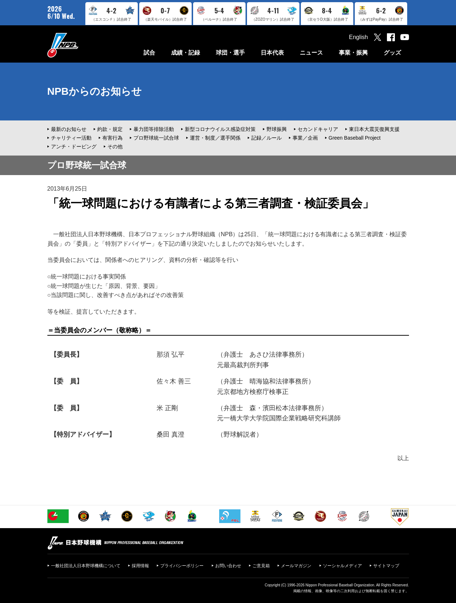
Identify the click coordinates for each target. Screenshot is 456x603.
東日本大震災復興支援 (374, 129)
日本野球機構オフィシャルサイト (81, 45)
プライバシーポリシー (182, 565)
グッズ (392, 53)
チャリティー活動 (71, 138)
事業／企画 (305, 138)
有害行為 (112, 138)
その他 (115, 146)
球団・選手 (230, 53)
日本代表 (272, 53)
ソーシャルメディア (342, 565)
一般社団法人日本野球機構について (85, 565)
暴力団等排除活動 (153, 129)
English (358, 37)
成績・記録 (185, 53)
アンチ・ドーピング (74, 146)
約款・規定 (110, 129)
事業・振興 (353, 53)
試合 (149, 53)
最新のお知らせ (68, 129)
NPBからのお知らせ (94, 91)
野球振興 (277, 129)
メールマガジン (296, 565)
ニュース (311, 53)
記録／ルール (266, 138)
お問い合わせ (228, 565)
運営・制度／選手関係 (215, 138)
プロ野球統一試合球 (156, 138)
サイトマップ (386, 565)
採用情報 (140, 565)
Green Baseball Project (355, 138)
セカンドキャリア (318, 129)
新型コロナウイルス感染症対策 (220, 129)
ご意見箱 (261, 565)
